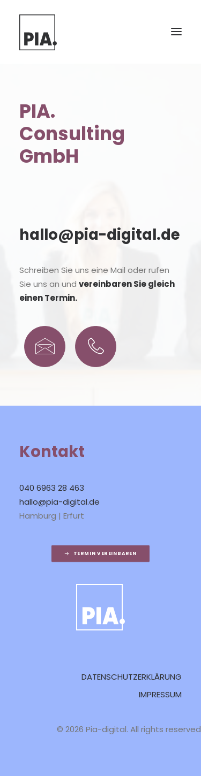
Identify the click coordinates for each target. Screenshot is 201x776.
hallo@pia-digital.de (99, 236)
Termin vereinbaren (100, 554)
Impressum (160, 695)
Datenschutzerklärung (131, 678)
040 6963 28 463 (51, 489)
